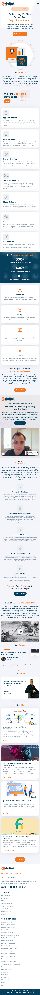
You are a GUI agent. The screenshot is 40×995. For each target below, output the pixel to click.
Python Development (8, 938)
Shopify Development (8, 967)
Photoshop (4, 972)
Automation (7, 777)
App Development (7, 903)
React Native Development (10, 935)
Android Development (8, 951)
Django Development (8, 927)
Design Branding (6, 969)
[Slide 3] (15, 701)
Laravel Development (8, 943)
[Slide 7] (22, 701)
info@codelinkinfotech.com (11, 873)
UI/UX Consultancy (7, 911)
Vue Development (7, 932)
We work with (20, 423)
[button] (20, 442)
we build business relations (20, 9)
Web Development (7, 901)
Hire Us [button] (7, 101)
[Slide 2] (13, 701)
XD (2, 985)
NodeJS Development (8, 924)
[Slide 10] (28, 701)
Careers (25, 992)
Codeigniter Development (9, 956)
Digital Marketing (7, 895)
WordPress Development (9, 961)
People (5, 814)
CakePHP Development (8, 953)
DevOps (3, 914)
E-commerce (5, 898)
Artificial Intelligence (8, 909)
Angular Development (8, 922)
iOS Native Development (9, 948)
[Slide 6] (20, 701)
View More (20, 859)
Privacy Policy (9, 992)
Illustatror (4, 974)
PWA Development (7, 959)
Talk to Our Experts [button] (20, 593)
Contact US (18, 992)
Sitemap (32, 992)
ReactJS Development (8, 930)
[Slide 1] (11, 701)
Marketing (6, 740)
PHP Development (7, 940)
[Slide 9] (26, 701)
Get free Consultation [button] (20, 33)
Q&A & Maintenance (7, 906)
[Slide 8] (24, 701)
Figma (3, 982)
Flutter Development (8, 945)
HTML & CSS (5, 980)
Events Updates (9, 850)
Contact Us (20, 390)
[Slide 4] (17, 701)
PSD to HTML (5, 977)
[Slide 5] (19, 701)
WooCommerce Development (10, 964)
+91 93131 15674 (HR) (11, 877)
